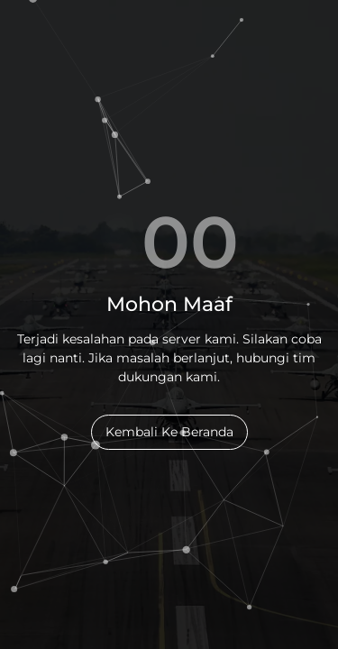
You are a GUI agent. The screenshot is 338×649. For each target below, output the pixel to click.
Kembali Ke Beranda (169, 432)
